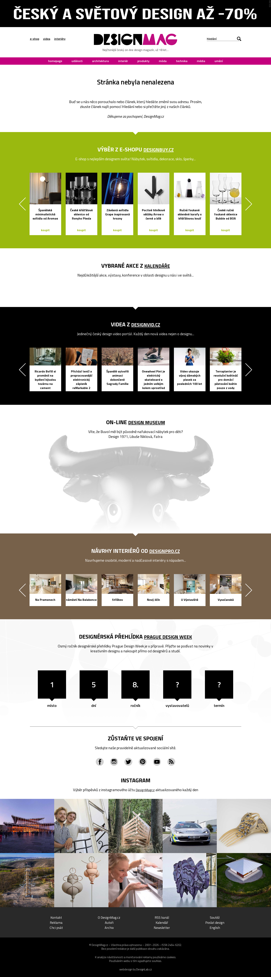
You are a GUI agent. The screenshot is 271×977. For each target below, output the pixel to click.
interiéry (59, 39)
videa (46, 39)
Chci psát (56, 927)
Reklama (56, 922)
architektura (100, 61)
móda (163, 61)
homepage (55, 61)
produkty (143, 61)
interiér (123, 61)
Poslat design (214, 922)
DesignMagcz (145, 790)
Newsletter (162, 927)
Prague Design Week (168, 636)
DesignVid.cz (146, 324)
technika (181, 61)
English (214, 927)
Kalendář (162, 922)
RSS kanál (162, 917)
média (201, 61)
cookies (171, 957)
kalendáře (157, 265)
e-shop (34, 39)
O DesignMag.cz (109, 917)
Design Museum (146, 422)
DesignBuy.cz (158, 149)
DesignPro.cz (165, 550)
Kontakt (56, 917)
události (77, 61)
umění (219, 61)
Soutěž (214, 917)
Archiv (109, 927)
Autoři (109, 922)
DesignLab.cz (144, 969)
